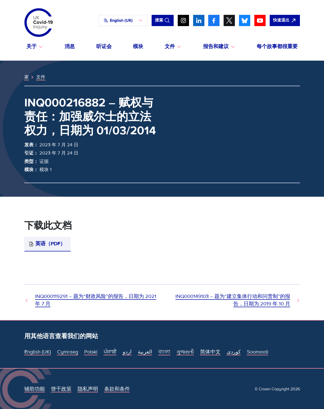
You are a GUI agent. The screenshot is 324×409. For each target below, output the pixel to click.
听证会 (104, 46)
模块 (138, 46)
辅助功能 (34, 389)
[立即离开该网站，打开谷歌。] (285, 20)
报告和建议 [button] (216, 46)
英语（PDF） (50, 244)
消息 (70, 46)
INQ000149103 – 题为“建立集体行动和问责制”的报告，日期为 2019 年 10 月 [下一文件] (232, 300)
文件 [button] (170, 46)
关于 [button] (31, 46)
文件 (40, 77)
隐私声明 (88, 389)
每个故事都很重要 (277, 46)
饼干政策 (61, 389)
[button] (123, 20)
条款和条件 (117, 389)
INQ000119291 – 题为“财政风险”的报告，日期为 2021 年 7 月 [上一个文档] (95, 300)
